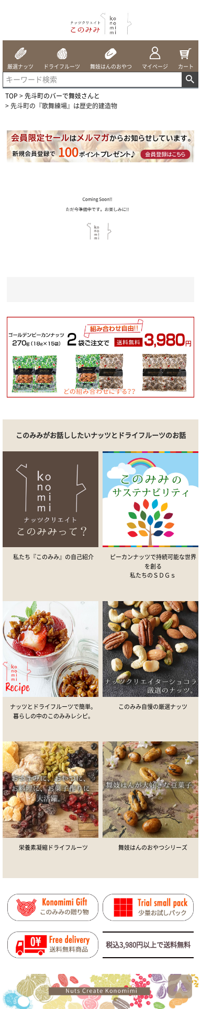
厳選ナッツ (20, 55)
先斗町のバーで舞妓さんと (62, 96)
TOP (11, 96)
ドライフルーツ (61, 55)
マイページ (155, 55)
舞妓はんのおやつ (111, 55)
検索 (190, 79)
